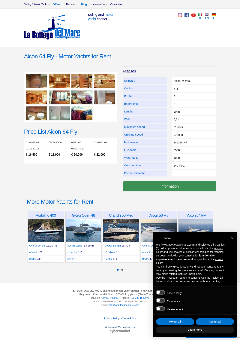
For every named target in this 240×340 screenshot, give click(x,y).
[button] (232, 238)
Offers (57, 4)
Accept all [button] (215, 321)
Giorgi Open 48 (84, 215)
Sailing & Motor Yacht (35, 4)
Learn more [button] (195, 329)
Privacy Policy (111, 318)
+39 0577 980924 (110, 297)
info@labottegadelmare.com (123, 305)
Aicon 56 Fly (159, 215)
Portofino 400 (47, 215)
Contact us (116, 4)
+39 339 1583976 (139, 297)
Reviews (70, 4)
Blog (84, 4)
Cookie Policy (128, 318)
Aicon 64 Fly (197, 215)
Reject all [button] (175, 321)
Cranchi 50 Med (122, 215)
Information (98, 4)
